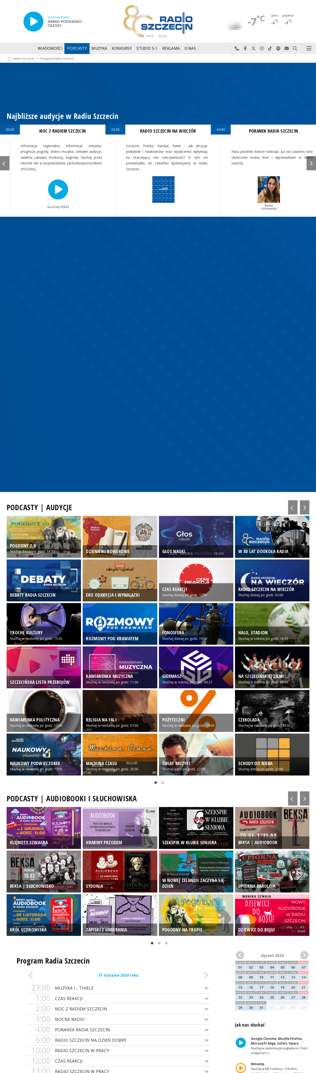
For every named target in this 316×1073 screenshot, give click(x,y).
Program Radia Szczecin (57, 58)
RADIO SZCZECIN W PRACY (118, 1051)
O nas (190, 48)
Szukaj (295, 48)
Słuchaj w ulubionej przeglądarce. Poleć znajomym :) (279, 1046)
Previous (4, 163)
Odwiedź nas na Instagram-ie (262, 48)
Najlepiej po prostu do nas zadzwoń (237, 48)
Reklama (171, 48)
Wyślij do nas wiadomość (287, 48)
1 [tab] (154, 783)
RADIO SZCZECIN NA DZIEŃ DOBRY (118, 1040)
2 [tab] (161, 783)
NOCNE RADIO (118, 1019)
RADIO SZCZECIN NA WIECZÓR (168, 131)
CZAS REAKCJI (118, 998)
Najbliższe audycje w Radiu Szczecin (63, 116)
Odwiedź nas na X (253, 48)
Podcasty (77, 48)
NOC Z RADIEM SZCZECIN (118, 1009)
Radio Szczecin (20, 58)
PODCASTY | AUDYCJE (39, 507)
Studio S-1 (147, 48)
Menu (309, 48)
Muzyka (99, 48)
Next (311, 163)
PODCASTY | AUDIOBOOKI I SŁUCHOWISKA (72, 798)
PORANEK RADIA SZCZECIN (118, 1030)
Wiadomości (50, 48)
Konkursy (122, 48)
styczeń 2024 (272, 955)
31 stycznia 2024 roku (118, 975)
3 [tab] (165, 944)
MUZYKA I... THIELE (118, 988)
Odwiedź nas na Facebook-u (245, 48)
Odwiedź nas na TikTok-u (270, 48)
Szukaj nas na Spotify (278, 48)
